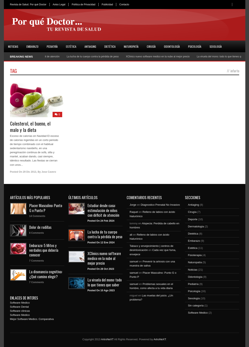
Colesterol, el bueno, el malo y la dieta (30, 126)
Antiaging (90, 46)
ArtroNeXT (107, 339)
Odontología (172, 46)
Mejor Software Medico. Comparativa (32, 319)
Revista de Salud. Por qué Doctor (28, 4)
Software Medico (20, 302)
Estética (71, 46)
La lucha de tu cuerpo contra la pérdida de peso (94, 56)
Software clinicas (20, 310)
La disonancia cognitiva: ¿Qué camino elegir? (45, 274)
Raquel (134, 211)
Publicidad (107, 4)
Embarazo (32, 46)
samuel (134, 261)
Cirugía (151, 46)
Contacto (124, 4)
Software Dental (19, 306)
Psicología (194, 46)
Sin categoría (196, 305)
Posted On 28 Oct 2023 (101, 269)
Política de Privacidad (83, 4)
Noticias (13, 46)
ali (131, 234)
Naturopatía (131, 46)
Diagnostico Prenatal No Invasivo (160, 204)
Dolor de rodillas (40, 227)
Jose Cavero (49, 171)
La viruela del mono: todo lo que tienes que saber (105, 282)
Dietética (110, 46)
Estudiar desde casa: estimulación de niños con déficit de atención (103, 210)
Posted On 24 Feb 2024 (101, 220)
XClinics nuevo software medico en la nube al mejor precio (159, 56)
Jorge (133, 204)
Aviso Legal (59, 4)
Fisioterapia (195, 255)
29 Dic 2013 (29, 171)
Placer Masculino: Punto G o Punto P (45, 208)
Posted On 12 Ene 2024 (101, 242)
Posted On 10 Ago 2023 (101, 290)
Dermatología (196, 226)
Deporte (192, 219)
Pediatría (52, 46)
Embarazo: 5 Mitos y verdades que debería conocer (43, 250)
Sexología (216, 46)
